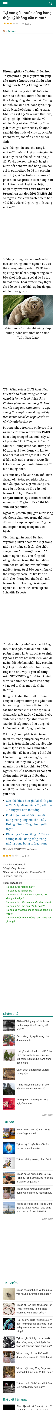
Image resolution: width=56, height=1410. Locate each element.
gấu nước (20, 864)
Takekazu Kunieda (13, 876)
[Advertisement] (28, 51)
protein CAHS (37, 872)
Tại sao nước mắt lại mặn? (20, 886)
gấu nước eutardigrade (15, 872)
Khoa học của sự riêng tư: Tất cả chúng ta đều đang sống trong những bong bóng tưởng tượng (27, 838)
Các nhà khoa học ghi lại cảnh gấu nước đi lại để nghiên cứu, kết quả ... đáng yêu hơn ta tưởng (29, 805)
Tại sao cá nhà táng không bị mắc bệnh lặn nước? (29, 911)
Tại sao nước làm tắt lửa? (19, 890)
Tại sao (11, 31)
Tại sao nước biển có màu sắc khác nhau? (28, 902)
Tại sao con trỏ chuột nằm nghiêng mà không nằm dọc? (26, 896)
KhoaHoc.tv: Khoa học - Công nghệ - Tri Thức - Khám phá (28, 4)
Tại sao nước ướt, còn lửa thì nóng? (25, 906)
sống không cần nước (15, 868)
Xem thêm (47, 1114)
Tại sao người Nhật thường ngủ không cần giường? (29, 919)
